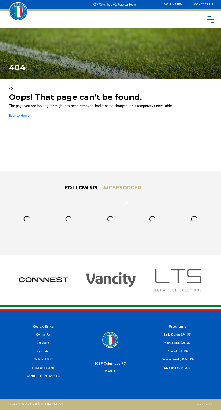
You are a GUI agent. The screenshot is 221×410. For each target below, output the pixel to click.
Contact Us (203, 4)
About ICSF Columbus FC (43, 376)
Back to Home (19, 115)
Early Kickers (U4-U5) (178, 334)
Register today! (127, 4)
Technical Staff (43, 359)
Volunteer (173, 4)
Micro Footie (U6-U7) (177, 342)
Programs (43, 342)
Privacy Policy (204, 404)
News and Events (43, 367)
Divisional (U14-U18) (177, 367)
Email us (110, 371)
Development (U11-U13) (178, 359)
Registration (43, 351)
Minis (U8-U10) (178, 351)
